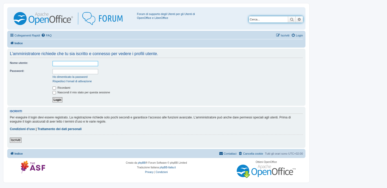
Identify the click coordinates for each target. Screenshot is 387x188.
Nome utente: (19, 62)
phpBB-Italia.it (168, 167)
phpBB (142, 162)
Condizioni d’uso (22, 129)
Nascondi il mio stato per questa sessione (81, 92)
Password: (17, 70)
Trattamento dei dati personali (60, 129)
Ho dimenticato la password (70, 76)
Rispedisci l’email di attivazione (72, 81)
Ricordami (61, 87)
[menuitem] (46, 35)
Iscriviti (15, 140)
